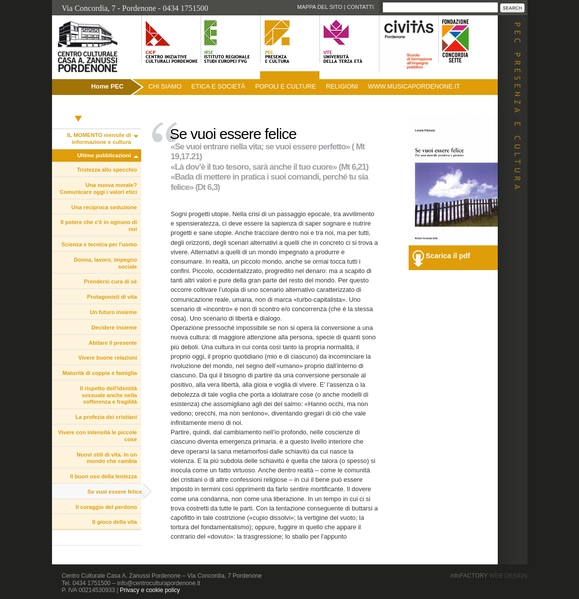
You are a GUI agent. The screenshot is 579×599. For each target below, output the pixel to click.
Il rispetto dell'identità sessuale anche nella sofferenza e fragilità (108, 395)
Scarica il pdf (448, 256)
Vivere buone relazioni (107, 358)
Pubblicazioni (78, 107)
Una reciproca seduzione (104, 207)
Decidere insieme (114, 327)
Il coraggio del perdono (106, 507)
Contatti (360, 7)
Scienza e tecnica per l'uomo (99, 244)
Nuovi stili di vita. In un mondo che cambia (107, 458)
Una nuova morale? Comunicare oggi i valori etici (98, 188)
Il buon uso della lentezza (103, 476)
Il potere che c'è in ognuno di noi (98, 225)
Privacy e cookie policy (150, 590)
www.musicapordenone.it (414, 86)
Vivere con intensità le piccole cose (97, 435)
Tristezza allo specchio (107, 170)
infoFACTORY (488, 575)
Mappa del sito (319, 7)
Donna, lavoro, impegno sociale (105, 263)
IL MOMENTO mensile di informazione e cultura (99, 138)
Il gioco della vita (114, 522)
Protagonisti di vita (112, 297)
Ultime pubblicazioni (104, 155)
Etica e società (218, 86)
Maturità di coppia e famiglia (99, 373)
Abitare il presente (113, 343)
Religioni (342, 86)
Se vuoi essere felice (114, 492)
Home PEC (107, 86)
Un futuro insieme (113, 312)
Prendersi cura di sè (110, 281)
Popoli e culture (285, 86)
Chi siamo (165, 86)
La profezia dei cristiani (106, 417)
